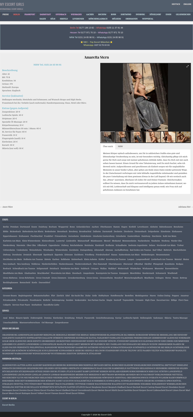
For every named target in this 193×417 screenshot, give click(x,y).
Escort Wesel (65, 393)
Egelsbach (48, 255)
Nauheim (155, 241)
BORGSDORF (142, 335)
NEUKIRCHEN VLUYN (13, 378)
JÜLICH (70, 371)
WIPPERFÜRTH (47, 387)
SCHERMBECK (99, 381)
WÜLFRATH (60, 387)
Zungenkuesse (62, 322)
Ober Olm (31, 245)
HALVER (107, 368)
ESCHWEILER (19, 368)
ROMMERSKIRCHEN (35, 381)
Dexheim (118, 231)
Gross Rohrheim (27, 278)
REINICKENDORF (66, 347)
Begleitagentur (25, 295)
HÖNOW (112, 341)
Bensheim (178, 227)
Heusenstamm (163, 255)
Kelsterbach (77, 259)
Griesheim (121, 236)
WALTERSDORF (167, 350)
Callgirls (7, 305)
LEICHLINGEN (24, 374)
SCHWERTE (138, 381)
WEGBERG (146, 384)
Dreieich (27, 255)
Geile (94, 295)
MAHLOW (61, 344)
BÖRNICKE (154, 335)
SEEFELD (89, 350)
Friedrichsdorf (103, 255)
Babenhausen (165, 227)
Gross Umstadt (43, 278)
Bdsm (11, 318)
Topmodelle (128, 300)
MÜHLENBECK (98, 344)
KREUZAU (154, 371)
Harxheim (156, 236)
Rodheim (110, 245)
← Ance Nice (6, 207)
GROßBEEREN (48, 341)
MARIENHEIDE (67, 374)
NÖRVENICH (108, 378)
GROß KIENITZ (34, 341)
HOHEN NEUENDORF (97, 341)
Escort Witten (78, 393)
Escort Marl (184, 390)
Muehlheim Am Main (13, 273)
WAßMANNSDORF (23, 353)
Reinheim (89, 245)
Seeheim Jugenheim (137, 245)
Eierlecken (58, 318)
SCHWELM (126, 381)
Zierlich (60, 295)
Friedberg (89, 255)
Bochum (53, 227)
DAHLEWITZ (8, 338)
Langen (130, 259)
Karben (55, 259)
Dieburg (7, 255)
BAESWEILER (49, 365)
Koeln (34, 282)
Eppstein (59, 255)
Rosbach (7, 268)
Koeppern (124, 273)
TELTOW (132, 350)
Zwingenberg (86, 250)
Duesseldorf (44, 282)
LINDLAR (36, 374)
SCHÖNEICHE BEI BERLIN (160, 347)
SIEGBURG (149, 381)
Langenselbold (143, 259)
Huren (153, 295)
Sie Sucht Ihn (77, 295)
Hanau (114, 255)
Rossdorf (118, 278)
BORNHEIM (72, 365)
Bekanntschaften (42, 295)
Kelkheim (65, 259)
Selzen (152, 245)
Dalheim (97, 231)
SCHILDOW (104, 347)
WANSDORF (8, 353)
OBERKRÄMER (165, 344)
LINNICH (46, 374)
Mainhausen (96, 241)
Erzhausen (24, 236)
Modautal (116, 241)
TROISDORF (48, 384)
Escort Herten (97, 390)
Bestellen (129, 295)
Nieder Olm (176, 241)
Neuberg (165, 241)
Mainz (186, 259)
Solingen (159, 278)
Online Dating (163, 295)
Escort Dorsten (20, 390)
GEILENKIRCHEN (35, 368)
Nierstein (20, 245)
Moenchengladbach (133, 278)
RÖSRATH (50, 381)
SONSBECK (160, 381)
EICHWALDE (82, 338)
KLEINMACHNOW (152, 341)
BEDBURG (61, 365)
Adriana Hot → (185, 207)
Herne (168, 278)
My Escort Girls (12, 4)
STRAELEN (7, 384)
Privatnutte (23, 300)
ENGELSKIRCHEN (143, 365)
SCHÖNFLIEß (8, 350)
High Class (150, 300)
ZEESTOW (71, 353)
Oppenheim (54, 245)
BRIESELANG (166, 335)
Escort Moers (8, 393)
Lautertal (60, 241)
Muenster (159, 268)
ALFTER (21, 365)
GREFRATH (73, 368)
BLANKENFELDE (115, 335)
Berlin (6, 227)
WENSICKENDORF (42, 353)
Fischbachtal (36, 236)
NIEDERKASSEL (61, 378)
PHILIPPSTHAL (37, 347)
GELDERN (49, 368)
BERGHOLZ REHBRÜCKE (68, 335)
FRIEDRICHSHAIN (142, 338)
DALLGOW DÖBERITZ (52, 338)
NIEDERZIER (95, 378)
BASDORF (38, 335)
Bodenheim (50, 231)
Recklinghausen (10, 282)
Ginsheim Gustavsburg (103, 236)
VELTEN (155, 350)
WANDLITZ (180, 350)
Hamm (116, 227)
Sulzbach (85, 268)
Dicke (88, 295)
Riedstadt (99, 245)
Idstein (47, 259)
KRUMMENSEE (181, 341)
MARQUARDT (73, 344)
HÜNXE (39, 371)
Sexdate (69, 300)
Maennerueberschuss (30, 322)
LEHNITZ (21, 344)
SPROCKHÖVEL (173, 381)
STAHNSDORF (112, 350)
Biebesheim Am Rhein (32, 231)
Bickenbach (15, 231)
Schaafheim (121, 245)
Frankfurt (48, 236)
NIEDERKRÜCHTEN (79, 378)
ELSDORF (129, 365)
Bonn (72, 227)
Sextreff (117, 300)
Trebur (180, 245)
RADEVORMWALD (178, 378)
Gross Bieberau (10, 278)
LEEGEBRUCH (9, 344)
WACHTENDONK (103, 384)
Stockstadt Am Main (166, 245)
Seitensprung (58, 300)
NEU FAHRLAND (114, 344)
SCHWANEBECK (67, 350)
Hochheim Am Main (12, 259)
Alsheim (154, 227)
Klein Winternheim (31, 241)
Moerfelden (135, 273)
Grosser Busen (10, 295)
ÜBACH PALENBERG (64, 384)
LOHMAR (55, 374)
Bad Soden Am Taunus (140, 250)
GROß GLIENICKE (17, 341)
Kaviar (118, 318)
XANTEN (71, 387)
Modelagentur (141, 295)
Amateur (184, 295)
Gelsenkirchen (83, 227)
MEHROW (85, 344)
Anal (5, 318)
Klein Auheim (90, 259)
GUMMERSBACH (88, 368)
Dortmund (25, 227)
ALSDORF (37, 365)
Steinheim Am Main (69, 268)
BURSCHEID (118, 365)
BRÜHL (107, 365)
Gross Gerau (92, 278)
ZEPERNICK (82, 353)
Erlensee (69, 255)
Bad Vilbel (157, 250)
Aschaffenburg (121, 250)
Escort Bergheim (93, 387)
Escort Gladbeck (63, 390)
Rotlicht (46, 300)
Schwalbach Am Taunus (24, 268)
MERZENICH (95, 374)
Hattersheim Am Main (129, 255)
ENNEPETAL (158, 365)
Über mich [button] (108, 146)
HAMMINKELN (119, 368)
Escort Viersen (52, 393)
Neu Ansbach (9, 264)
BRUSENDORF (180, 335)
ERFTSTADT (170, 365)
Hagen (124, 227)
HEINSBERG (162, 368)
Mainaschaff (83, 241)
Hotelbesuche (117, 295)
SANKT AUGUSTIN (65, 381)
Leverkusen (143, 227)
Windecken (135, 268)
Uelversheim (9, 250)
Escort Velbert (37, 393)
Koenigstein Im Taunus (107, 273)
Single (109, 300)
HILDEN (184, 368)
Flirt (53, 295)
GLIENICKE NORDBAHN (178, 338)
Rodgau (179, 264)
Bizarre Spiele (22, 318)
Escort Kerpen (139, 390)
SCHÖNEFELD (140, 347)
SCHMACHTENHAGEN (121, 347)
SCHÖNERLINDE (181, 347)
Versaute (139, 300)
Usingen (95, 268)
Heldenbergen (148, 255)
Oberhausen (106, 227)
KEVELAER (114, 371)
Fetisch (79, 318)
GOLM (5, 341)
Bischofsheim (179, 250)
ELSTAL (92, 338)
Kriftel (102, 259)
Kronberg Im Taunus (116, 259)
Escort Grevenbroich (81, 390)
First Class (183, 300)
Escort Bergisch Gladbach (114, 387)
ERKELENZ (182, 365)
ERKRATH (7, 368)
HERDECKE (173, 368)
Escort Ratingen (22, 393)
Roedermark (148, 273)
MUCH (139, 374)
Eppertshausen (10, 236)
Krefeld (132, 227)
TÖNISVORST (35, 384)
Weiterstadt (123, 268)
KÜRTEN (163, 371)
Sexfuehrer (37, 305)
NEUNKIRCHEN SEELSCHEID (38, 378)
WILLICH (34, 387)
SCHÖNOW (21, 350)
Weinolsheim (35, 250)
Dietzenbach (140, 231)
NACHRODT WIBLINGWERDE (157, 374)
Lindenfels (71, 241)
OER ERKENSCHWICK (137, 378)
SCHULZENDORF (50, 350)
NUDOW (153, 344)
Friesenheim (61, 236)
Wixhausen (147, 268)
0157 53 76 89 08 (102, 45)
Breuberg (73, 231)
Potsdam (14, 227)
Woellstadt (172, 273)
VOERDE (90, 384)
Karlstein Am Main (12, 241)
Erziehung (69, 318)
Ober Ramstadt (100, 264)
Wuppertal (63, 227)
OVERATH (153, 378)
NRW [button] (120, 146)
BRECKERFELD (85, 365)
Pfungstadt (158, 264)
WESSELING (8, 387)
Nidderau (35, 264)
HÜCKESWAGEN (27, 371)
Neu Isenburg (23, 264)
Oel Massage (47, 322)
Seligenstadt (42, 268)
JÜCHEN (61, 371)
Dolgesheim (153, 231)
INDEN (46, 371)
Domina (48, 318)
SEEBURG (80, 350)
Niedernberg (9, 245)
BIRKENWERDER (98, 335)
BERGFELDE (49, 335)
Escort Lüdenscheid (156, 390)
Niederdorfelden (49, 264)
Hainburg (145, 236)
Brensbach (62, 231)
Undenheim (22, 250)
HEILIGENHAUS (147, 368)
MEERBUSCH (82, 374)
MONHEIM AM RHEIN (125, 374)
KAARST (78, 371)
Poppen (175, 295)
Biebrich (168, 250)
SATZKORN (93, 347)
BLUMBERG (130, 335)
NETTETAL (177, 374)
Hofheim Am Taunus (33, 259)
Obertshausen (115, 264)
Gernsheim (73, 236)
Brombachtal (85, 231)
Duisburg (43, 227)
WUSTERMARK (58, 353)
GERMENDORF (159, 338)
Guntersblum (133, 236)
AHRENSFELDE (25, 335)
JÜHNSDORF (122, 341)
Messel (107, 241)
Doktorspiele (36, 318)
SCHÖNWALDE (34, 350)
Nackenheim (144, 241)
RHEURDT (20, 381)
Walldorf (112, 268)
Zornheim (74, 250)
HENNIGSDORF (78, 341)
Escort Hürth (111, 390)
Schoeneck (161, 273)
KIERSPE (124, 371)
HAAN (100, 368)
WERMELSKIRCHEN (176, 384)
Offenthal (138, 264)
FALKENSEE (127, 338)
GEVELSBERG (61, 368)
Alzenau (109, 250)
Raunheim (170, 264)
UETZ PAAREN (144, 350)
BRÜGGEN (99, 365)
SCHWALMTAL (113, 381)
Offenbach (42, 245)
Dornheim (17, 255)
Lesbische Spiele (131, 318)
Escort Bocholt (133, 387)
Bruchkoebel (43, 273)
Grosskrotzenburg (76, 278)
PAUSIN (12, 347)
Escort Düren (33, 390)
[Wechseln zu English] (187, 4)
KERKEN (104, 371)
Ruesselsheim (171, 268)
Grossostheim (106, 278)
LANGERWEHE (9, 374)
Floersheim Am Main (61, 273)
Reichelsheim (76, 245)
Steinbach (54, 268)
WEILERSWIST (159, 384)
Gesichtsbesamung (105, 318)
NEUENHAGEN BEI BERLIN (135, 344)
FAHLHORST (103, 338)
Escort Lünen (172, 390)
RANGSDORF (51, 347)
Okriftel (148, 264)
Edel (67, 295)
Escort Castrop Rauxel (151, 387)
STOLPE (123, 350)
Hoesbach (76, 273)
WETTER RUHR (22, 387)
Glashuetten (30, 273)
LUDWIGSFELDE (48, 344)
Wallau (103, 268)
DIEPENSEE (69, 338)
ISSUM (53, 371)
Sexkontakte (80, 300)
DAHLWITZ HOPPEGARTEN (28, 338)
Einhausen (177, 231)
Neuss (175, 278)
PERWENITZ (23, 347)
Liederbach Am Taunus (162, 259)
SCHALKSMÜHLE (82, 381)
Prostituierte (35, 300)
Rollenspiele (146, 318)
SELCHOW (100, 350)
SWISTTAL (19, 384)
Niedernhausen (66, 264)
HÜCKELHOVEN (10, 371)
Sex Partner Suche (96, 300)
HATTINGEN (133, 368)
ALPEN (28, 365)
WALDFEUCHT (119, 384)
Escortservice (163, 300)
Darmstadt (107, 231)
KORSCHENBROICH (138, 371)
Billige (174, 300)
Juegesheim (88, 273)
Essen (34, 227)
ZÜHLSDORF (95, 353)
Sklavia (168, 318)
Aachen (95, 227)
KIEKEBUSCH (136, 341)
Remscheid (25, 282)
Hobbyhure (103, 295)
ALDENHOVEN (9, 365)
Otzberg (65, 245)
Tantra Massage (180, 318)
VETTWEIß (80, 384)
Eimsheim (165, 231)
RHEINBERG (8, 381)
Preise (5, 14)
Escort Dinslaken (170, 387)
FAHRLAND (115, 338)
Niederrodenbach (83, 264)
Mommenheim (129, 241)
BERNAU (85, 335)
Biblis (5, 231)
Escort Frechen (47, 390)
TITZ (26, 384)
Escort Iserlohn (125, 390)
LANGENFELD (175, 371)
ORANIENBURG (9, 335)
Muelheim (149, 278)
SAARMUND (81, 347)
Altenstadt (99, 250)
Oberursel (128, 264)
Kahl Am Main (169, 236)
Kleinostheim (48, 241)
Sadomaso (158, 318)
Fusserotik (89, 318)
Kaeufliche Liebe (51, 305)
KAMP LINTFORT (91, 371)
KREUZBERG (167, 341)
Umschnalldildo (10, 322)
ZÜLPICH (80, 387)
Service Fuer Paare (21, 305)
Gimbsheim (85, 236)
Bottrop (183, 278)
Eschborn (79, 255)
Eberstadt (37, 255)
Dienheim (128, 231)
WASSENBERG (133, 384)
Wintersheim (61, 250)
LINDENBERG (33, 344)
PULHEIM (163, 378)
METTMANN (108, 374)
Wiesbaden (48, 250)
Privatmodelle (9, 300)
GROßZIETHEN (63, 341)
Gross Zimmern (58, 278)
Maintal (178, 259)
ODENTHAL (120, 378)
